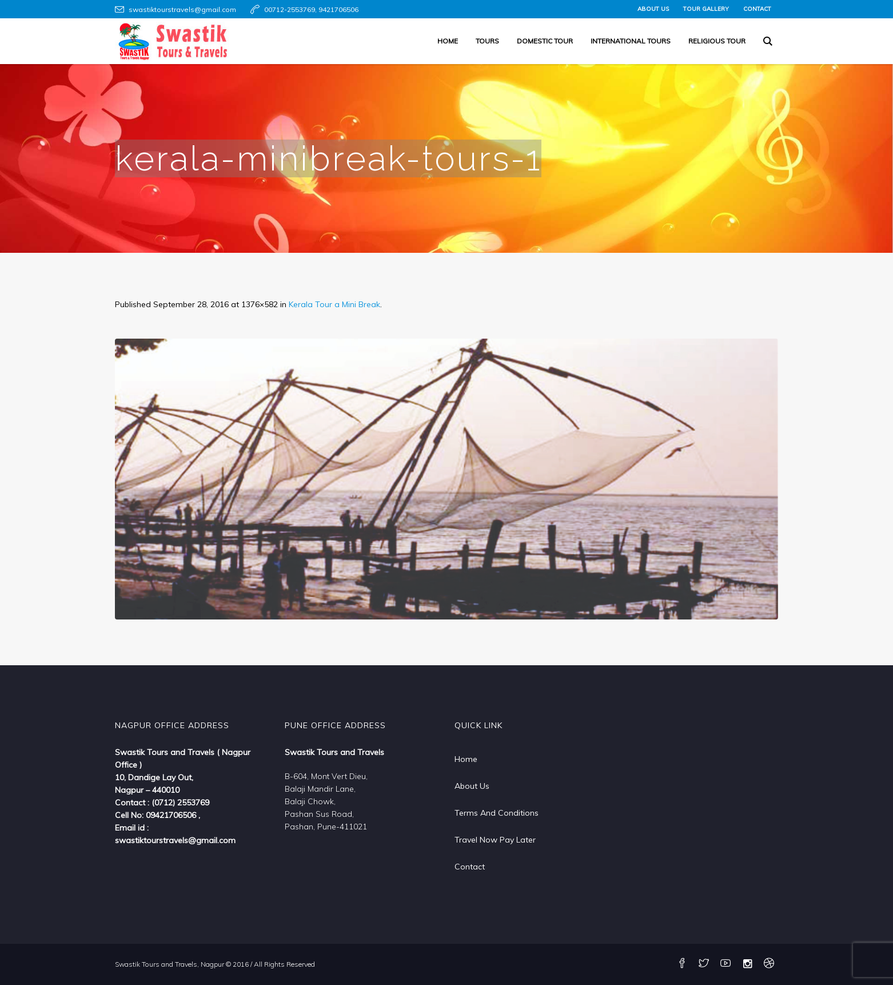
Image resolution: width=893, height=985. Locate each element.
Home (466, 759)
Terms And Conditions (497, 813)
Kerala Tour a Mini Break (334, 304)
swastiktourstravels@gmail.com (182, 9)
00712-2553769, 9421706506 (311, 9)
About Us (472, 786)
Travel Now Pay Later (495, 840)
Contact (470, 866)
